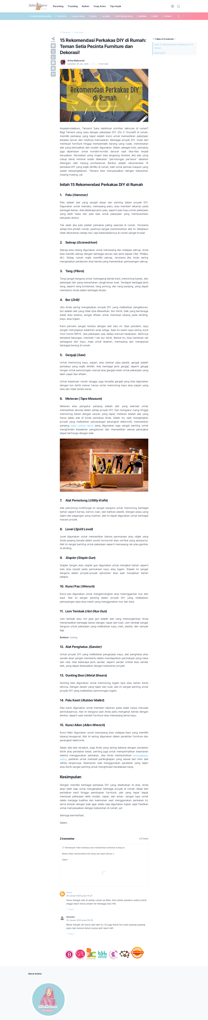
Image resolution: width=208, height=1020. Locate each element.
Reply (71, 909)
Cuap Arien (100, 6)
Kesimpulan (160, 52)
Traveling (73, 6)
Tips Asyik (115, 6)
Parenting (58, 6)
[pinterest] (53, 68)
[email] (53, 74)
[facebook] (53, 45)
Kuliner (85, 6)
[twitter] (53, 51)
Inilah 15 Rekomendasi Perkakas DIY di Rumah (173, 46)
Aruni (69, 892)
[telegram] (53, 62)
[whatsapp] (53, 57)
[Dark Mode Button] (172, 6)
